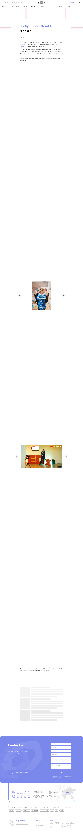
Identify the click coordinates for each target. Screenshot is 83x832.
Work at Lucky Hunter (44, 810)
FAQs (17, 807)
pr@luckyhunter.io (21, 753)
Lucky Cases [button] (68, 6)
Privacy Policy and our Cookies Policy (22, 824)
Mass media (18, 810)
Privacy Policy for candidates (20, 825)
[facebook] (5, 2)
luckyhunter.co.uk (62, 2)
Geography (37, 807)
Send (61, 772)
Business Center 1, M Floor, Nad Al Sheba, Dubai (39, 796)
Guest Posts (76, 6)
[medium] (19, 2)
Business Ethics (26, 810)
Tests (49, 6)
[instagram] (8, 2)
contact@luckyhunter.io (21, 773)
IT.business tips (25, 6)
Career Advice (33, 6)
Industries (43, 807)
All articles (4, 6)
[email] (61, 744)
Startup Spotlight (42, 6)
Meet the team (24, 807)
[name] (61, 747)
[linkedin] (3, 2)
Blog (52, 810)
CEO (49, 807)
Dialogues (54, 6)
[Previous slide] (19, 295)
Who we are (11, 807)
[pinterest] (14, 2)
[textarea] (61, 762)
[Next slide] (63, 295)
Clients (63, 807)
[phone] (61, 751)
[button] (72, 2)
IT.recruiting (17, 6)
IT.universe (11, 6)
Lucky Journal (61, 6)
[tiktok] (17, 2)
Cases (31, 807)
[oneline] (61, 754)
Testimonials (70, 807)
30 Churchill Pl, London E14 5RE (39, 792)
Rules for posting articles (14, 756)
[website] (10, 2)
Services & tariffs (56, 807)
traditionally (23, 46)
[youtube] (12, 2)
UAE (79, 2)
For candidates (34, 810)
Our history (11, 810)
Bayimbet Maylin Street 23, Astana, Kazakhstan (53, 792)
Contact (62, 810)
